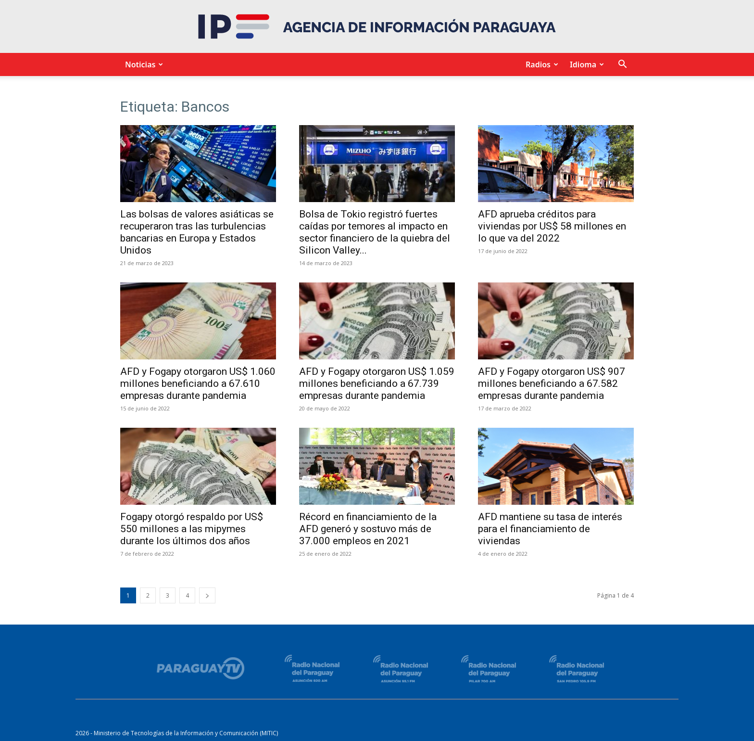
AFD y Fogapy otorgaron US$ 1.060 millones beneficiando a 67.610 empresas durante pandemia (198, 383)
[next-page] (207, 595)
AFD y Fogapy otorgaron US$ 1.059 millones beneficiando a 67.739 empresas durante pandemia (376, 383)
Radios (540, 64)
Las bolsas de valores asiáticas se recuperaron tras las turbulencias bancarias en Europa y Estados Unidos (197, 232)
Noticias (142, 64)
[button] (622, 65)
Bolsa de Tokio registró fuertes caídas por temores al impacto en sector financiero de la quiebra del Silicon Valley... (374, 232)
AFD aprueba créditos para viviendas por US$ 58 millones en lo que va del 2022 (552, 226)
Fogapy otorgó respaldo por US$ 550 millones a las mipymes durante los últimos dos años (191, 529)
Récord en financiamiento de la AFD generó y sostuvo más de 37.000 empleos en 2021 (368, 529)
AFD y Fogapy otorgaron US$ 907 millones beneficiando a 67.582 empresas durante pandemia (551, 383)
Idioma (585, 64)
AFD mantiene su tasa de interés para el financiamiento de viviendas (550, 529)
